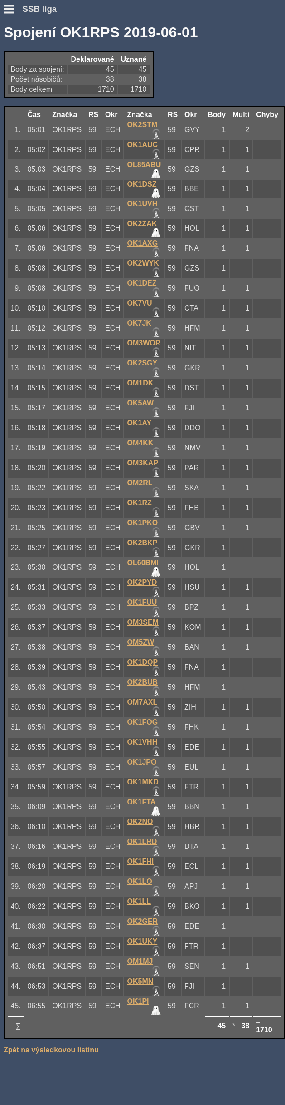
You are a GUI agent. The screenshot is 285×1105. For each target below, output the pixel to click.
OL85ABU (144, 164)
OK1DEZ (142, 283)
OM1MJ (140, 961)
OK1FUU (142, 602)
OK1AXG (142, 243)
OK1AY (139, 423)
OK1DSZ (142, 184)
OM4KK (140, 443)
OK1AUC (142, 144)
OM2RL (140, 483)
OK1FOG (142, 722)
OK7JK (139, 323)
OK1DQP (142, 662)
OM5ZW (141, 642)
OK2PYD (142, 582)
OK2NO (140, 821)
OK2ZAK (142, 223)
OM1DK (140, 383)
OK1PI (138, 1001)
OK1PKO (142, 523)
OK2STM (142, 124)
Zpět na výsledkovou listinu (51, 1050)
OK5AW (140, 403)
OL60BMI (143, 563)
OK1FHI (140, 861)
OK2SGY (142, 363)
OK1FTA (141, 802)
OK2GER (142, 921)
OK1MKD (143, 782)
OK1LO (139, 881)
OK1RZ (139, 503)
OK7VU (139, 303)
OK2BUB (142, 682)
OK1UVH (142, 203)
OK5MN (140, 981)
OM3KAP (142, 463)
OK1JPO (142, 762)
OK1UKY (142, 941)
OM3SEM (143, 622)
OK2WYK (143, 263)
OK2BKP (142, 543)
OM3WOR (144, 343)
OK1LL (139, 901)
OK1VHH (142, 742)
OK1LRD (142, 841)
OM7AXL (142, 702)
